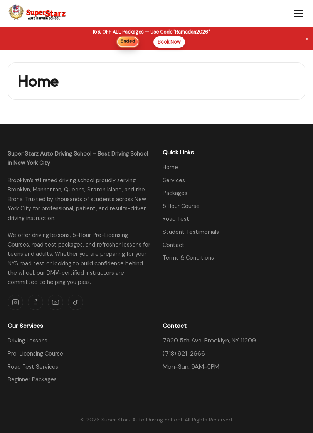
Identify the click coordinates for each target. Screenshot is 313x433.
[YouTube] (55, 302)
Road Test (176, 218)
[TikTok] (75, 302)
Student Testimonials (191, 231)
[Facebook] (35, 302)
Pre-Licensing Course (35, 353)
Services (174, 180)
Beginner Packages (32, 379)
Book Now (169, 42)
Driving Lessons (27, 340)
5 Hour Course (181, 206)
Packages (175, 193)
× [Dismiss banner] (307, 38)
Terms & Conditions (188, 257)
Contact (174, 245)
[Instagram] (15, 302)
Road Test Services (33, 366)
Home (170, 167)
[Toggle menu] (298, 13)
